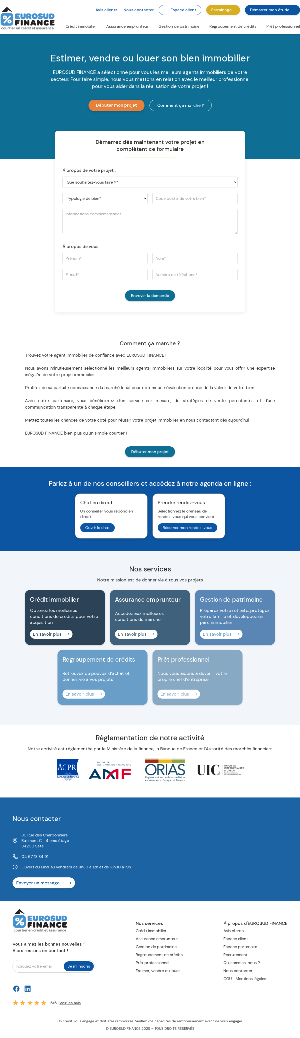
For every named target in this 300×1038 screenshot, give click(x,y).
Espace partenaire (240, 946)
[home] (27, 17)
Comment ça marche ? (180, 105)
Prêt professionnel (283, 26)
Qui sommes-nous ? (242, 962)
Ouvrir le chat (97, 527)
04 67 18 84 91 (35, 856)
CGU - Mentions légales (245, 978)
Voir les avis (70, 1003)
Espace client (236, 938)
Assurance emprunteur (127, 26)
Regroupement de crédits (233, 26)
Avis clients (234, 930)
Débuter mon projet (116, 105)
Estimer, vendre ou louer (158, 970)
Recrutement (236, 954)
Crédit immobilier (81, 26)
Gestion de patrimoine (179, 26)
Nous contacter (238, 970)
